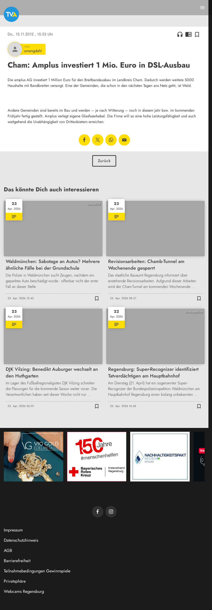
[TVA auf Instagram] (111, 511)
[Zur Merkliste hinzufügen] (197, 34)
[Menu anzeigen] (202, 7)
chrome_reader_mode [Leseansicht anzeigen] (188, 34)
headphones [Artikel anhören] (180, 34)
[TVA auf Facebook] (97, 511)
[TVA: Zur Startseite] (11, 14)
